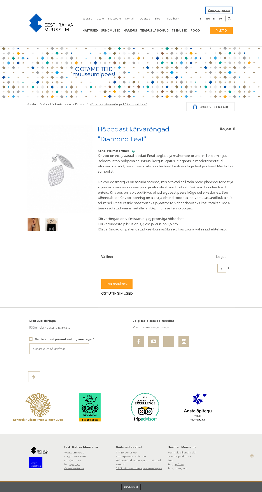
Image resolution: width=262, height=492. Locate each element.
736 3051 (74, 464)
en (208, 18)
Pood (47, 104)
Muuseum (114, 18)
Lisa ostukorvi (117, 284)
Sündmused (111, 30)
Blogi (158, 18)
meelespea (155, 468)
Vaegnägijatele (219, 10)
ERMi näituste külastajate (132, 468)
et (201, 18)
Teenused (179, 30)
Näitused (90, 30)
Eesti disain (63, 104)
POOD (195, 30)
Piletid (221, 30)
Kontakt (130, 18)
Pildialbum (172, 18)
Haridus (130, 30)
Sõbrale (87, 18)
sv (220, 18)
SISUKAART (131, 486)
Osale (100, 18)
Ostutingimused (117, 293)
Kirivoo (80, 104)
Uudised (145, 18)
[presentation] (62, 362)
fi (214, 18)
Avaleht (32, 104)
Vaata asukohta (74, 468)
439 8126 (178, 464)
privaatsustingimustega (73, 339)
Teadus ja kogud (154, 30)
